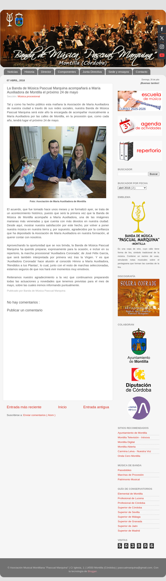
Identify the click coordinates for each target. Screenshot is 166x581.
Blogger (92, 571)
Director (46, 71)
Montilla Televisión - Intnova (134, 437)
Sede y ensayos (118, 71)
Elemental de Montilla (130, 493)
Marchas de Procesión (131, 474)
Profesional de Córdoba (131, 502)
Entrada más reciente (24, 407)
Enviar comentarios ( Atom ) (39, 415)
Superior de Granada (130, 521)
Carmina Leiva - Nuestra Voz (134, 451)
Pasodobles (124, 470)
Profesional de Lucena (131, 498)
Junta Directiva (92, 71)
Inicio (62, 407)
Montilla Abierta (127, 446)
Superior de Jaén (128, 526)
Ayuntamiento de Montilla (132, 432)
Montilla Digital (126, 442)
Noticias (13, 71)
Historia (29, 71)
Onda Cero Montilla (129, 455)
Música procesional (29, 96)
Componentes (67, 71)
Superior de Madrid (129, 530)
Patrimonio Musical (129, 479)
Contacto (141, 71)
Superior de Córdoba (130, 507)
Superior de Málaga (129, 516)
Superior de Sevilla (129, 512)
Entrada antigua (96, 407)
